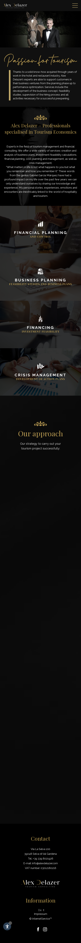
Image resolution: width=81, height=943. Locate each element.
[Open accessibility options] (7, 926)
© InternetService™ (40, 918)
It (43, 910)
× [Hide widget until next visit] (10, 923)
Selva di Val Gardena (45, 853)
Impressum (40, 913)
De (39, 910)
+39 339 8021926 (43, 858)
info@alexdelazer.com (45, 863)
